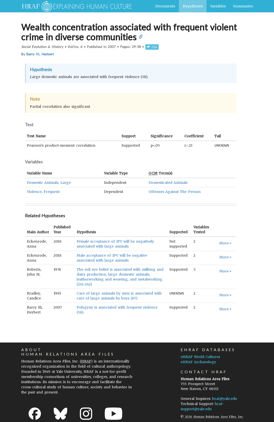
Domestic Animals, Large (49, 182)
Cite (152, 47)
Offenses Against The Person (175, 191)
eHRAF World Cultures (200, 356)
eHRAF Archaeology (198, 361)
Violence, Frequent (43, 191)
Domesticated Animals (168, 182)
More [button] (225, 243)
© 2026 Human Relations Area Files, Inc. (212, 416)
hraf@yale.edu (224, 398)
